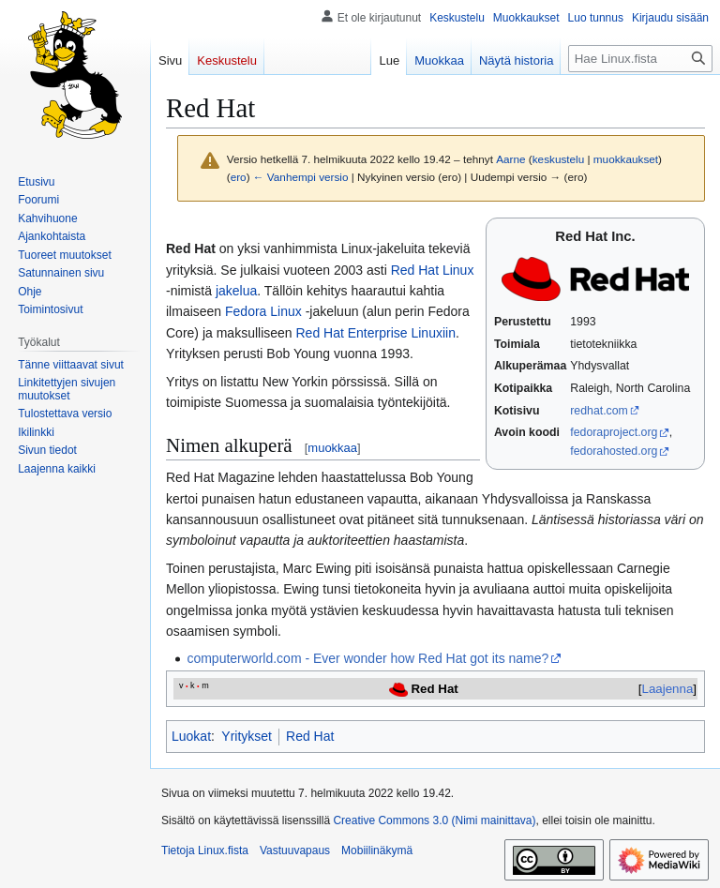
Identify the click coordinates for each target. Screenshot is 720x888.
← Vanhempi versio (301, 177)
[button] (57, 468)
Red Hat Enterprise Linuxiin (376, 332)
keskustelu (558, 159)
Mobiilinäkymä (376, 850)
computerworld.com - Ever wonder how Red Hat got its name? (367, 658)
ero (239, 177)
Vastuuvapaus (295, 850)
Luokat (191, 736)
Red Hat (310, 736)
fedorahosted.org (613, 451)
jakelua (236, 290)
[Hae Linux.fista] (640, 58)
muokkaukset (625, 159)
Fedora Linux (263, 311)
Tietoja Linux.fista (204, 850)
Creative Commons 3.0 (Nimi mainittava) (434, 820)
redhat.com (599, 410)
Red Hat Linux (432, 270)
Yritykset (246, 736)
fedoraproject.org (613, 432)
